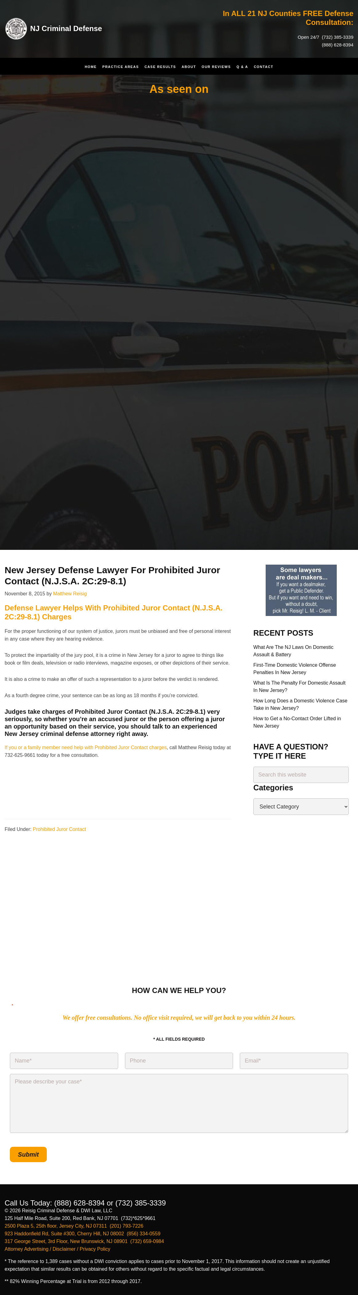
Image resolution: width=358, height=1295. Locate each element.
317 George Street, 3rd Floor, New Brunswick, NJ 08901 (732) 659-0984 (84, 1241)
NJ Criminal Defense (66, 28)
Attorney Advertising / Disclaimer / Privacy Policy (57, 1249)
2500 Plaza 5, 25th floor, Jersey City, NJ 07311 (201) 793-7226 (74, 1226)
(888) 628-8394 (337, 44)
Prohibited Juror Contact (59, 829)
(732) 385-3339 (336, 37)
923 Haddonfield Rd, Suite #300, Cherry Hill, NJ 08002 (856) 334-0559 (82, 1233)
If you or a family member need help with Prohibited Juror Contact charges (86, 747)
